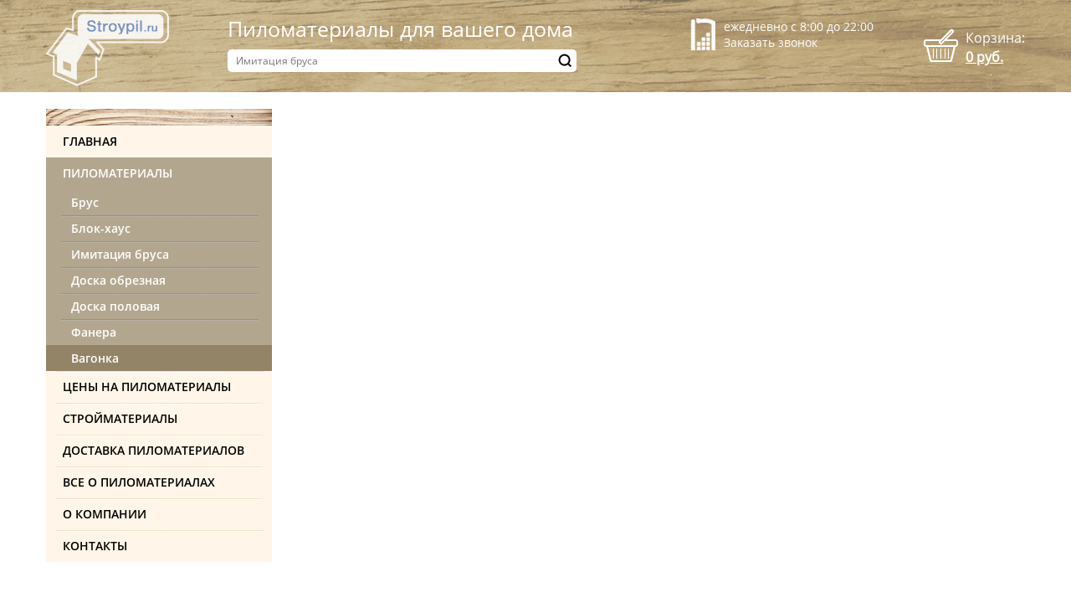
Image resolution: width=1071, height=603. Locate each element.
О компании (104, 514)
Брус (85, 202)
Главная (90, 141)
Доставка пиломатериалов (153, 450)
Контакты (95, 546)
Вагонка (95, 358)
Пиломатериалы (117, 173)
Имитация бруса (120, 254)
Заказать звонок (770, 42)
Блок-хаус (101, 228)
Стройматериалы (120, 418)
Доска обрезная (118, 280)
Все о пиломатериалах (139, 482)
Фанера (93, 332)
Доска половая (115, 306)
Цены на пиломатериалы (147, 386)
